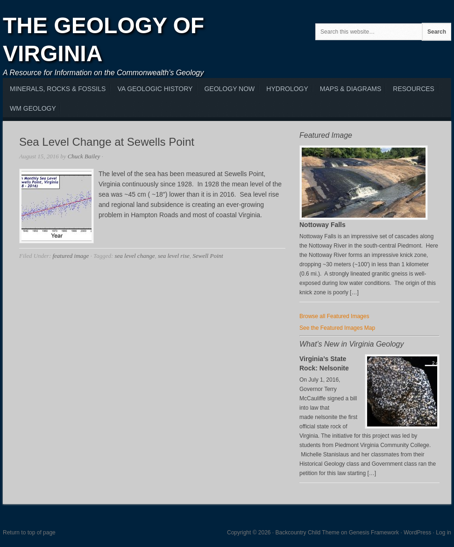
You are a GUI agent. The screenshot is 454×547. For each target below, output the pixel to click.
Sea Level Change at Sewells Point (106, 141)
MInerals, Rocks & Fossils (58, 88)
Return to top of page (29, 532)
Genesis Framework (374, 532)
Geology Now (229, 88)
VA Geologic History (154, 88)
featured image (70, 255)
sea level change (135, 255)
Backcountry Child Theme (308, 532)
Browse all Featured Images (334, 316)
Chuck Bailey (84, 156)
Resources (413, 88)
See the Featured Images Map (337, 328)
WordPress (417, 532)
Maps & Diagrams (350, 88)
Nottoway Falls (322, 224)
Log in (443, 532)
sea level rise (174, 255)
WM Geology (33, 108)
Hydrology (287, 88)
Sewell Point (207, 255)
